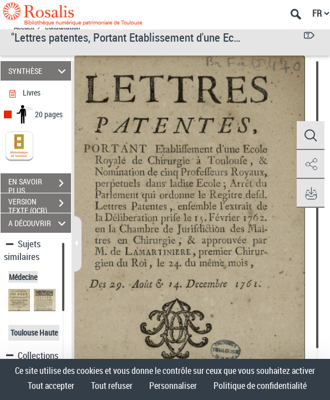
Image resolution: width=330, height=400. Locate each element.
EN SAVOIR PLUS (39, 184)
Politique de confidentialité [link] (260, 385)
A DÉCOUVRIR (38, 223)
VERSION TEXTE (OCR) (39, 204)
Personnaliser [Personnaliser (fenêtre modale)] (173, 385)
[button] (310, 135)
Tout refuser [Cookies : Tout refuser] (112, 385)
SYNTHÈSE (38, 71)
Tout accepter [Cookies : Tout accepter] (51, 385)
